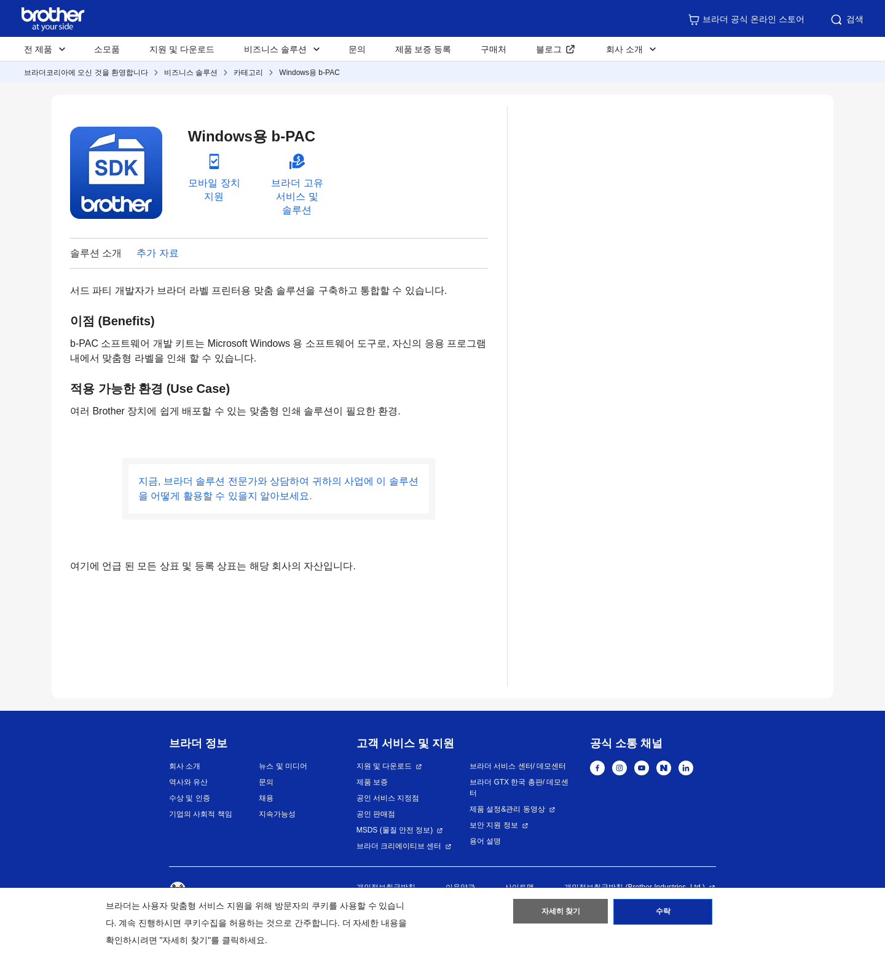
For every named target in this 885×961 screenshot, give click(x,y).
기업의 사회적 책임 (200, 814)
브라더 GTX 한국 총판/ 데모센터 (519, 787)
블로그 (549, 49)
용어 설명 (485, 841)
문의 (357, 49)
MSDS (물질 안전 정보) (394, 830)
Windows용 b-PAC (309, 72)
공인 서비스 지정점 (388, 798)
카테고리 (248, 72)
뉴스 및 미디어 (283, 766)
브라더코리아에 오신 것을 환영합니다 (86, 72)
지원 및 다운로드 (181, 49)
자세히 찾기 (560, 913)
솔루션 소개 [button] (96, 253)
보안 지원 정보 (494, 825)
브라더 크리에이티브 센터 (399, 846)
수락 (663, 913)
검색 (846, 19)
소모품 (107, 49)
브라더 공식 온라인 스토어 (746, 20)
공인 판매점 (375, 814)
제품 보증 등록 (423, 49)
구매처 (493, 49)
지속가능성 (277, 814)
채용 (266, 798)
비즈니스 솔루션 (191, 72)
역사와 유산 (188, 782)
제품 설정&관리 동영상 (507, 809)
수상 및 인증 (189, 798)
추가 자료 (157, 253)
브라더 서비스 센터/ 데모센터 (518, 766)
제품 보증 (372, 782)
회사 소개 (184, 766)
